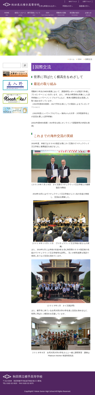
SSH (47, 14)
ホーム (71, 59)
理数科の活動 (61, 14)
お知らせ (88, 14)
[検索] (25, 65)
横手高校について (34, 14)
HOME (7, 14)
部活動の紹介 (75, 14)
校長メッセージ (20, 14)
